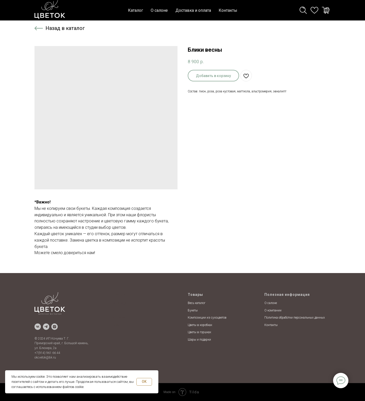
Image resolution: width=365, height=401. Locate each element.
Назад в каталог (65, 28)
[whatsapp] (314, 10)
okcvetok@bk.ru (45, 357)
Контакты (228, 10)
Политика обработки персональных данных (294, 317)
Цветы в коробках (200, 325)
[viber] (325, 10)
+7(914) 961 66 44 (47, 353)
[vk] (37, 326)
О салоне (159, 10)
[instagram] (54, 326)
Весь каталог (196, 303)
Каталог (135, 10)
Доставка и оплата (193, 10)
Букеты (193, 310)
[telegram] (303, 10)
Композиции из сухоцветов (207, 317)
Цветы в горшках (199, 332)
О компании (272, 310)
